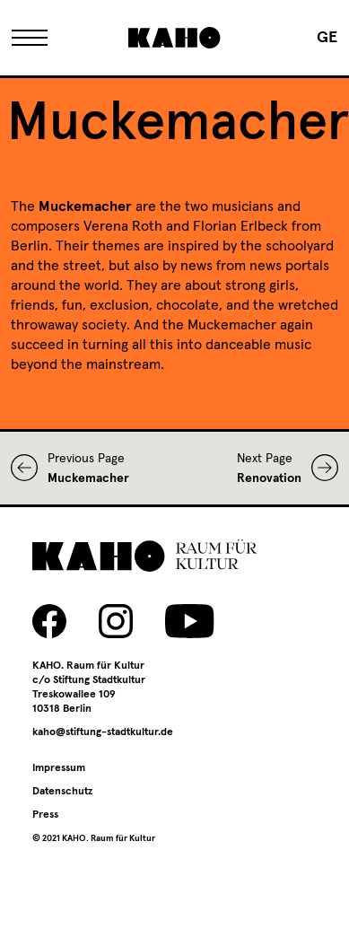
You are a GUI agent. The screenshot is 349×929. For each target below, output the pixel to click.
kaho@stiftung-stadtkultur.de (102, 732)
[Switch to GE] (327, 37)
